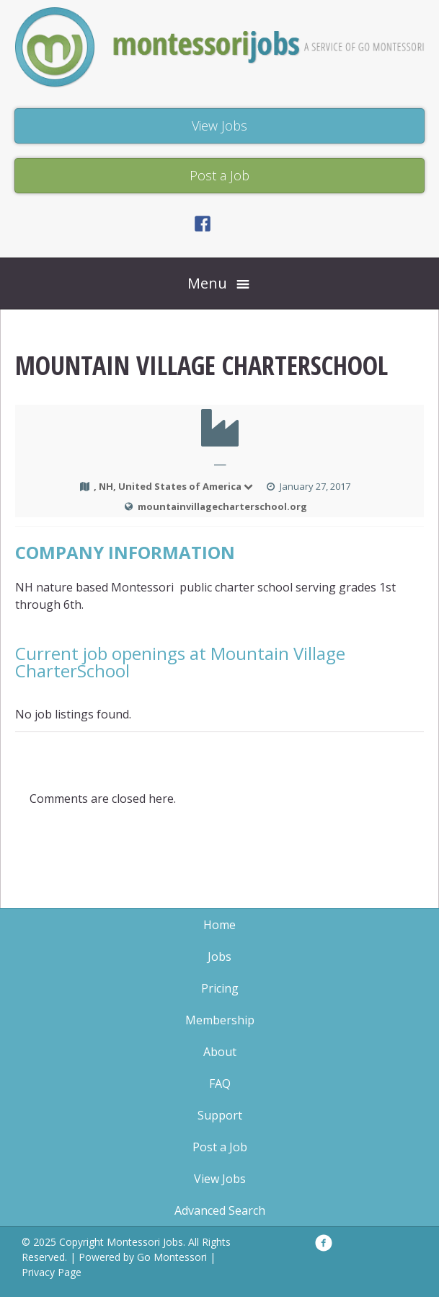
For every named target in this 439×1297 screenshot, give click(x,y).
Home (219, 925)
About (219, 1052)
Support (220, 1115)
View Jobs (220, 1179)
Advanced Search (219, 1210)
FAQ (220, 1083)
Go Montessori (172, 1257)
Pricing (220, 988)
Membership (219, 1020)
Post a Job (219, 1147)
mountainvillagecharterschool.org (222, 506)
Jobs (219, 956)
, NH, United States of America (174, 486)
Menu (207, 283)
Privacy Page (51, 1272)
